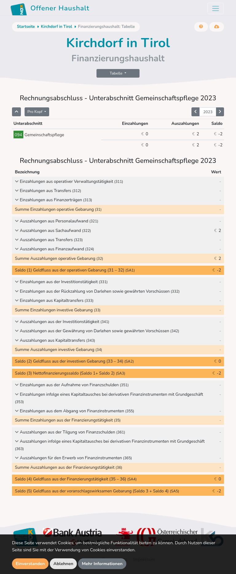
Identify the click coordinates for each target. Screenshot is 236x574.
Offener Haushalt (49, 9)
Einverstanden (30, 564)
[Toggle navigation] (215, 8)
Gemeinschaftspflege (39, 135)
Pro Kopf (35, 111)
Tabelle (117, 73)
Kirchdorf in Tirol (56, 26)
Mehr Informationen (102, 564)
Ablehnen (63, 564)
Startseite (26, 26)
